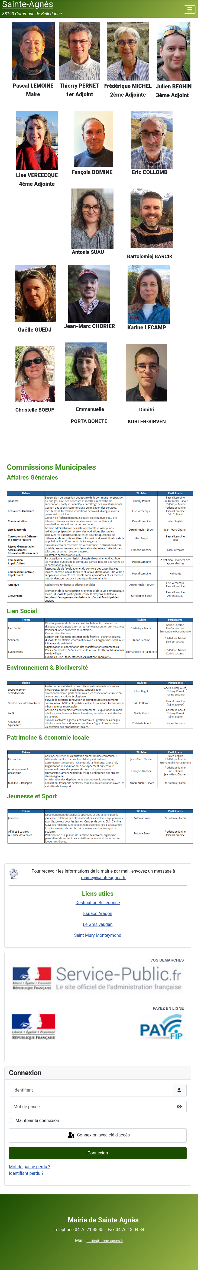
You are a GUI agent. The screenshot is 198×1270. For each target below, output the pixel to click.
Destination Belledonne (98, 902)
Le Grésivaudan (98, 924)
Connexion (97, 1152)
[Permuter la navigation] (190, 9)
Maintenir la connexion (37, 1120)
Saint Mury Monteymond (97, 935)
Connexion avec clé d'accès (98, 1135)
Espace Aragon (97, 913)
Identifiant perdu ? (26, 1173)
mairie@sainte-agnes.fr (103, 877)
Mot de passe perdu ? (29, 1166)
